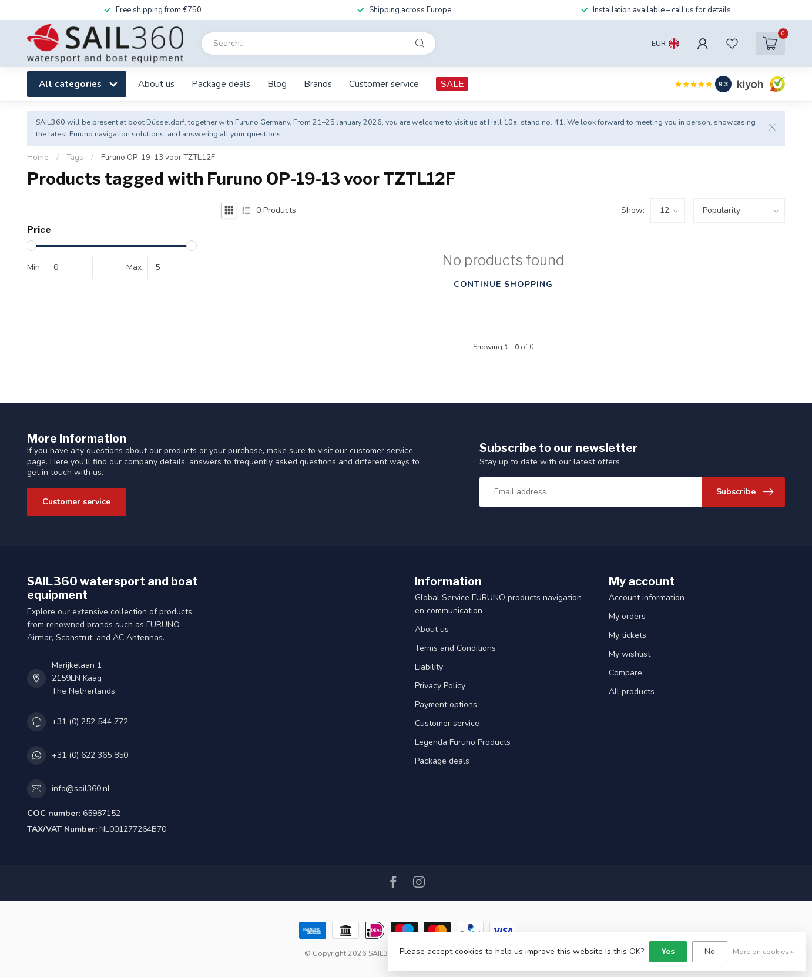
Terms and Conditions (455, 648)
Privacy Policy (440, 685)
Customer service (384, 84)
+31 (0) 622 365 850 (90, 755)
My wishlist (629, 654)
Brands (318, 84)
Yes (668, 951)
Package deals (221, 84)
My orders (627, 616)
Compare (625, 672)
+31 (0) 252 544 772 (90, 721)
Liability (429, 666)
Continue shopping (503, 284)
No (709, 951)
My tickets (627, 635)
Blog (277, 84)
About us (156, 84)
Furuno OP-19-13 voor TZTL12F (158, 157)
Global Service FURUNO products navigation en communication (498, 604)
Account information (647, 597)
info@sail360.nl (81, 788)
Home (38, 157)
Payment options (446, 704)
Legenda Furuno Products (463, 742)
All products (632, 691)
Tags (74, 157)
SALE (452, 84)
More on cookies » (763, 951)
